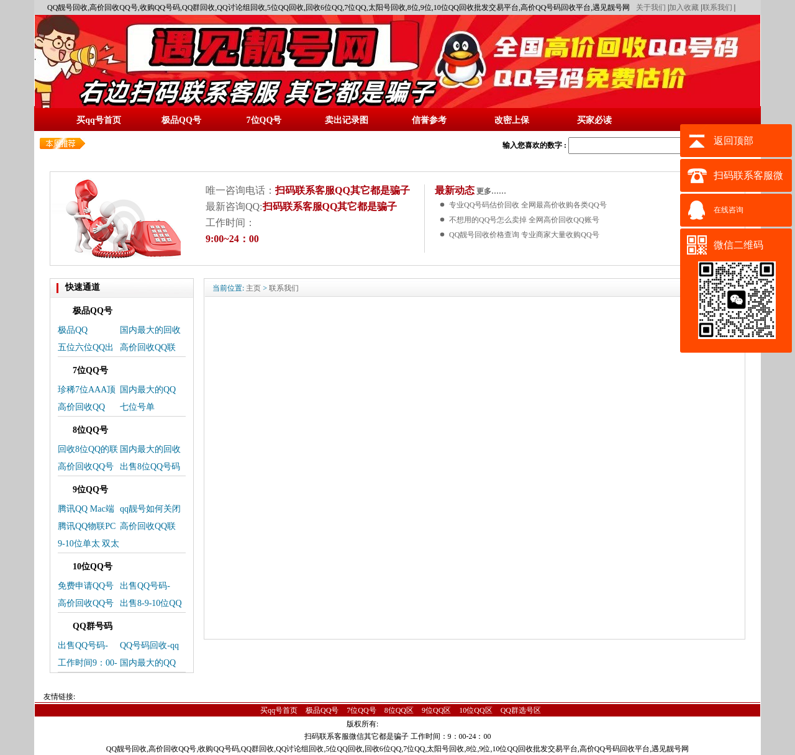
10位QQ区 (475, 710)
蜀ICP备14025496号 (416, 724)
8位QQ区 (399, 710)
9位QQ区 (436, 710)
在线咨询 (728, 210)
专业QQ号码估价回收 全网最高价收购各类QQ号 (528, 205)
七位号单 (137, 407)
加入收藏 (684, 7)
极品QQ (73, 330)
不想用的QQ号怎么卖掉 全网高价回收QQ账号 (524, 219)
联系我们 (717, 7)
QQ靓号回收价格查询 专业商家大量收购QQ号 (524, 234)
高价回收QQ (81, 407)
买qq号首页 (279, 710)
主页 (253, 288)
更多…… (490, 191)
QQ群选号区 (521, 710)
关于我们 (651, 7)
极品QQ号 (322, 710)
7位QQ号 (361, 710)
